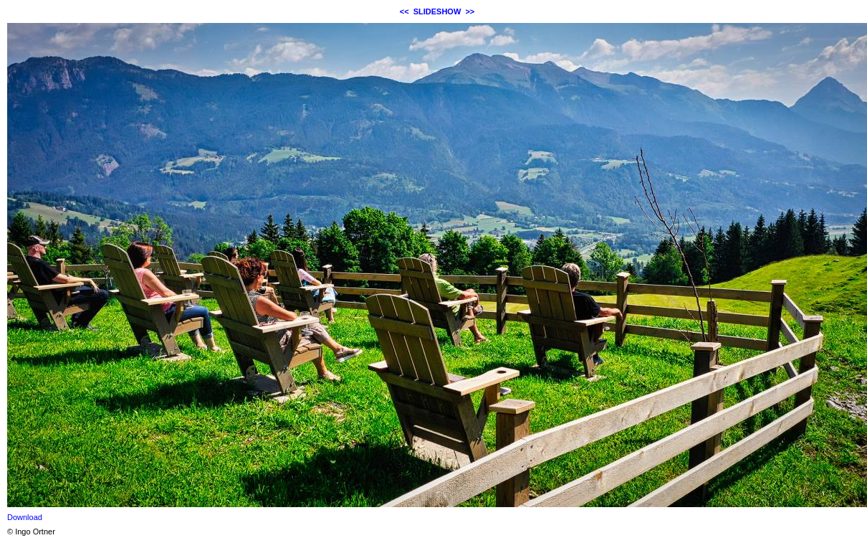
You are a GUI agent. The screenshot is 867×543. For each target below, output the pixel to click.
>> (469, 11)
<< (404, 11)
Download (24, 517)
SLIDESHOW (437, 11)
